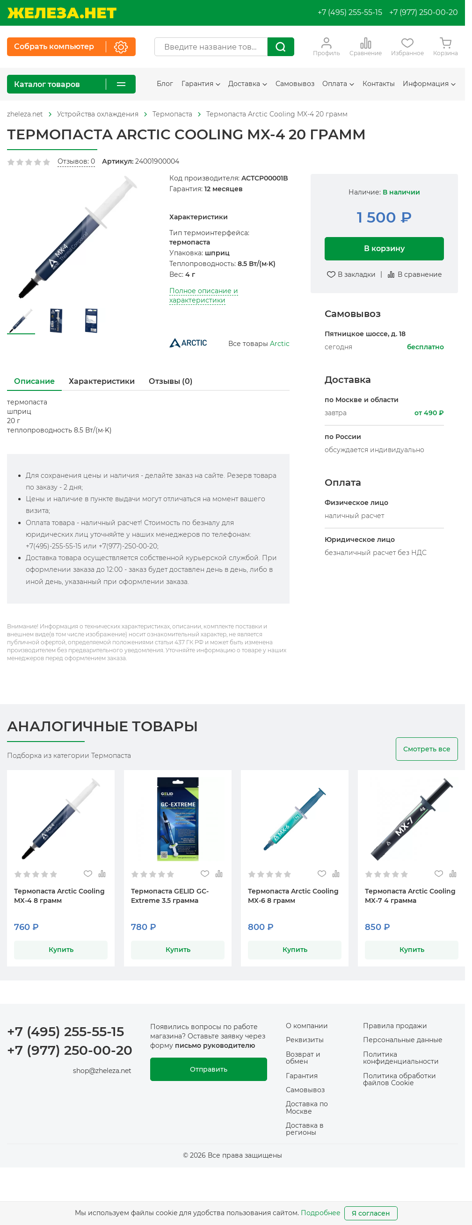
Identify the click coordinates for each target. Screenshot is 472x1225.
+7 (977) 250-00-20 (423, 12)
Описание (34, 381)
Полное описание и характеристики (203, 295)
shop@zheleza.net (102, 1070)
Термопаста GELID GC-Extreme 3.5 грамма (170, 896)
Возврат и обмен (303, 1058)
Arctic (280, 343)
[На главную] (61, 13)
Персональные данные (403, 1040)
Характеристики (102, 381)
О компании (307, 1026)
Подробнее (321, 1213)
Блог (165, 83)
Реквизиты (305, 1040)
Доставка (247, 83)
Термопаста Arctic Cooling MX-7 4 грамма (410, 896)
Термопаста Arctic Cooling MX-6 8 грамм (293, 896)
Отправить (208, 1069)
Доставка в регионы (305, 1129)
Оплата (338, 83)
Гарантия (201, 83)
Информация (429, 83)
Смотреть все (426, 749)
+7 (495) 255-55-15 (350, 12)
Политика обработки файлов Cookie (399, 1079)
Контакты (379, 83)
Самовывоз (295, 83)
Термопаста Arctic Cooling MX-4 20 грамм (277, 114)
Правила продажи (395, 1026)
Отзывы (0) (171, 381)
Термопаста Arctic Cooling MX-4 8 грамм (59, 896)
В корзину (384, 248)
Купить (61, 949)
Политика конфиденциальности (401, 1058)
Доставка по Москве (307, 1107)
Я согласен (371, 1213)
